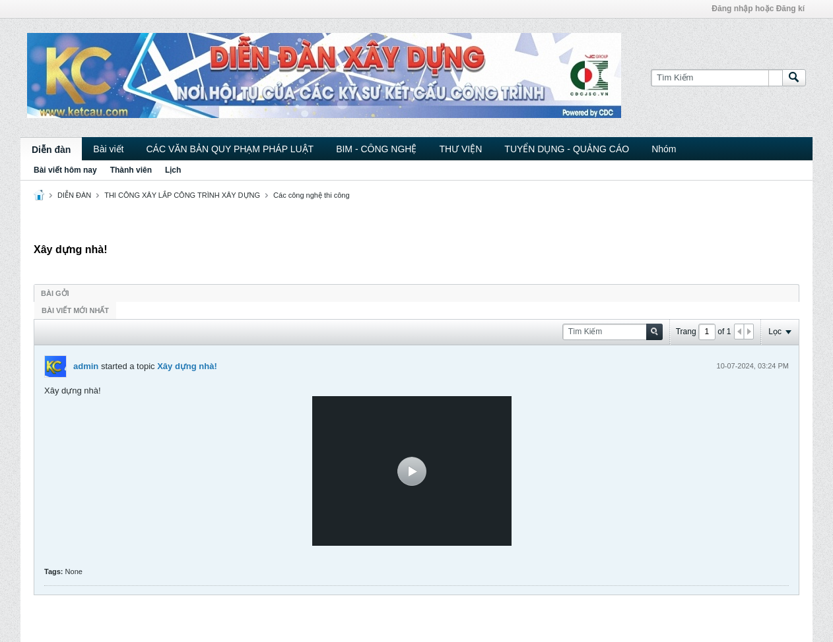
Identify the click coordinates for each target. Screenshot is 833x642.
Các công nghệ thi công (311, 195)
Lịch (173, 170)
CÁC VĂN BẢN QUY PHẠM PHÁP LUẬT (230, 149)
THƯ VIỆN (460, 149)
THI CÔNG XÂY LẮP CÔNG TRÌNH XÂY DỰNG (182, 195)
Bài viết (108, 149)
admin (85, 366)
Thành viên (131, 170)
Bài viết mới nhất (75, 310)
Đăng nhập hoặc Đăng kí (758, 8)
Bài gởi (55, 293)
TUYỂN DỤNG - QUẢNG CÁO (566, 149)
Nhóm (663, 149)
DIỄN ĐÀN (74, 195)
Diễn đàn (51, 149)
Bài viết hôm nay (65, 170)
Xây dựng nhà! (187, 366)
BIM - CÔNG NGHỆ (376, 149)
